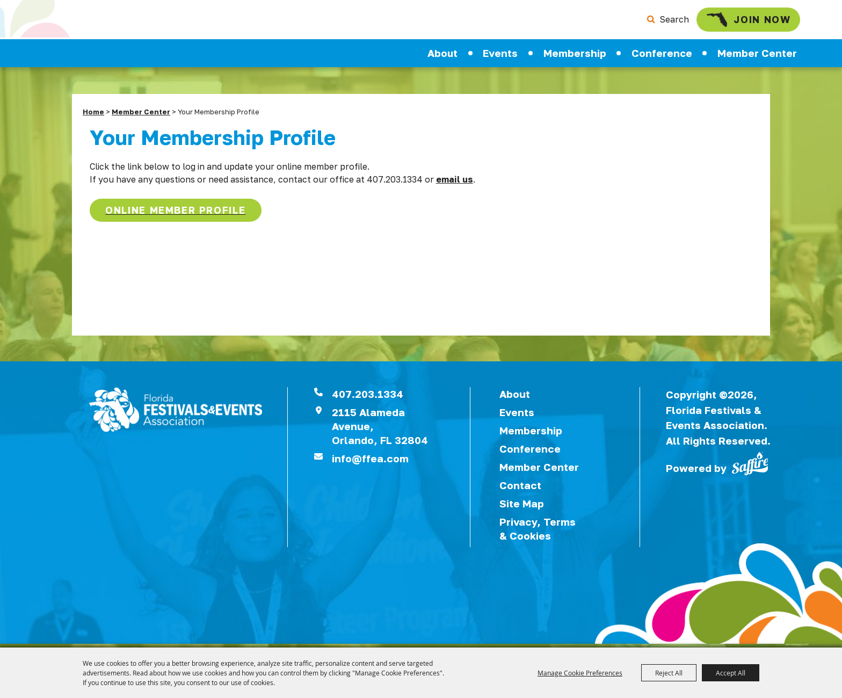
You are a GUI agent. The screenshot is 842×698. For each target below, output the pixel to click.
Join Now (734, 21)
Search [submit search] (656, 21)
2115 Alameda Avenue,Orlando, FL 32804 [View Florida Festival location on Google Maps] (380, 430)
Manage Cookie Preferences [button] (580, 672)
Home (93, 115)
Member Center (757, 57)
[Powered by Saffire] (750, 466)
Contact (520, 489)
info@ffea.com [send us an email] (370, 462)
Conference (662, 57)
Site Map (521, 507)
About (442, 57)
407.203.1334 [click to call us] (367, 397)
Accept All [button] (730, 672)
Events (500, 57)
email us (454, 183)
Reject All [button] (669, 672)
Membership (574, 57)
